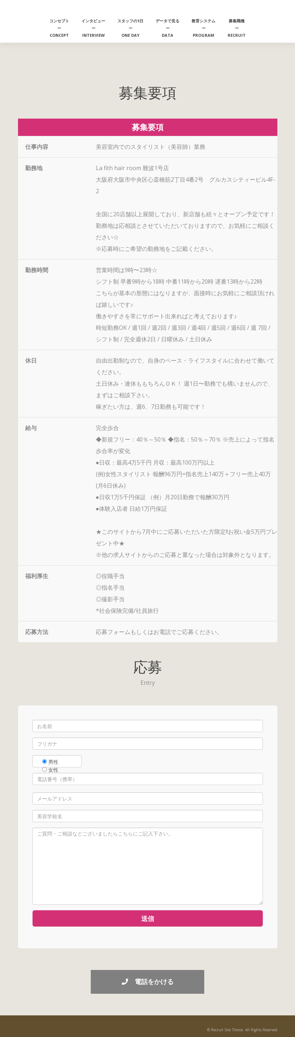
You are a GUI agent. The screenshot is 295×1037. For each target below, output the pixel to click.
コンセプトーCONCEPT (59, 28)
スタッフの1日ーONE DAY (130, 28)
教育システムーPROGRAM (203, 28)
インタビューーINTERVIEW (93, 28)
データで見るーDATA (167, 28)
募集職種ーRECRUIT (237, 28)
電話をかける (148, 981)
